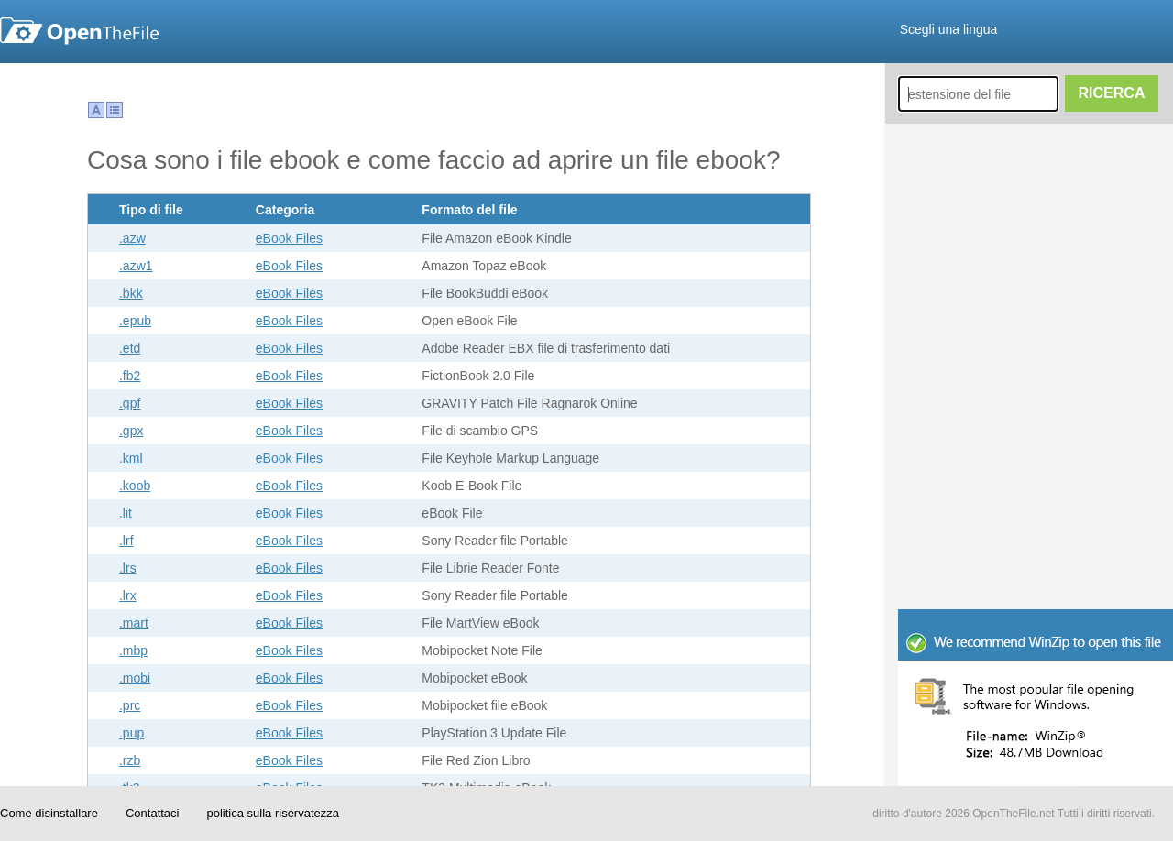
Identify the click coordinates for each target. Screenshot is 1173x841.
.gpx (131, 430)
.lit (125, 513)
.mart (133, 623)
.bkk (131, 293)
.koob (134, 485)
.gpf (129, 403)
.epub (135, 320)
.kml (131, 458)
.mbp (133, 650)
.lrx (128, 595)
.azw (132, 238)
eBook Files (289, 238)
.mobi (134, 678)
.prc (129, 705)
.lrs (128, 568)
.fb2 (129, 375)
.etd (129, 348)
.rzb (129, 760)
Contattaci (153, 813)
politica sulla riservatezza (272, 813)
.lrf (126, 540)
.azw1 (136, 265)
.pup (131, 733)
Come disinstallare (49, 813)
